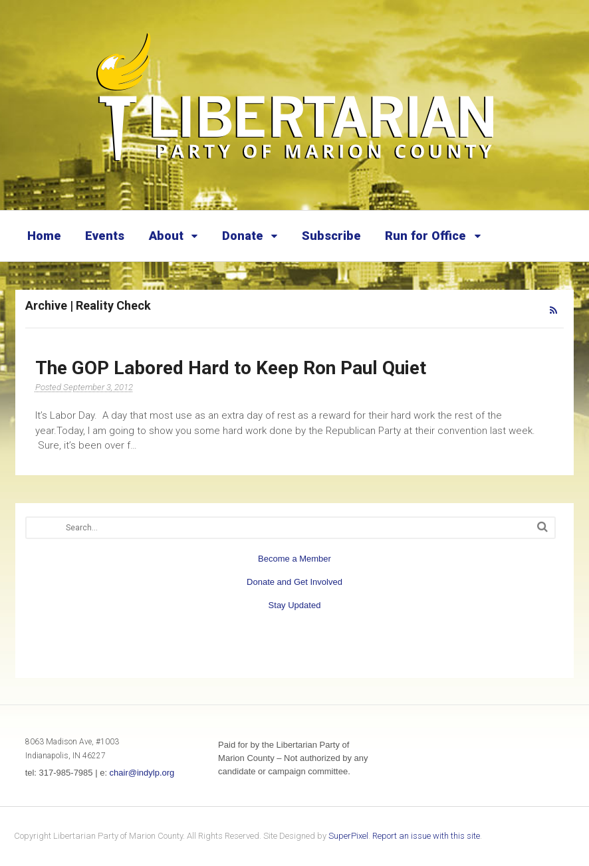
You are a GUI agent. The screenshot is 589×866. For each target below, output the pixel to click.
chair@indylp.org (142, 773)
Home (44, 236)
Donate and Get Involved (294, 582)
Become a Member (294, 559)
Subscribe (331, 236)
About (166, 236)
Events (104, 236)
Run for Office (425, 236)
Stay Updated (295, 605)
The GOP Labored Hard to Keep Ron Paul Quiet (230, 368)
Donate (242, 236)
